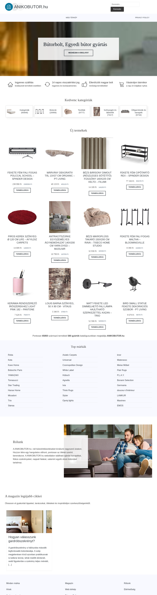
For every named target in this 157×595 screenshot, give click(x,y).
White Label (89, 365)
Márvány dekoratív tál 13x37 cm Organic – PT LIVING (60, 175)
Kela (123, 355)
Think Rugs (89, 380)
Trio (123, 385)
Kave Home (89, 360)
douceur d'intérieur (130, 380)
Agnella (11, 375)
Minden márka (13, 567)
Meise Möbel (14, 365)
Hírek (8, 573)
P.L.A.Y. (87, 370)
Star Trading (89, 375)
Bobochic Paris (53, 365)
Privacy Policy (142, 18)
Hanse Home (52, 380)
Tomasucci (126, 370)
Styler (48, 385)
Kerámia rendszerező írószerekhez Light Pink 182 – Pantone (22, 306)
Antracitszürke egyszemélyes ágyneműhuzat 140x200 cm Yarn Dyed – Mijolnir (60, 242)
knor (86, 355)
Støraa (87, 390)
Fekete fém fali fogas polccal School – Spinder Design (22, 175)
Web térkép (71, 18)
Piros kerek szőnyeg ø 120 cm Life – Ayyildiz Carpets (22, 239)
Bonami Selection (54, 375)
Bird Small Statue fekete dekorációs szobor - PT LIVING (135, 306)
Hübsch (49, 370)
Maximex (50, 390)
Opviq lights (13, 390)
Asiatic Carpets (53, 355)
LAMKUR (88, 385)
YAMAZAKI (13, 370)
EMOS (124, 390)
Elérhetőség (129, 573)
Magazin (69, 567)
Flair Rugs (126, 365)
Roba (10, 355)
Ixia (123, 375)
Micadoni (12, 385)
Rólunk (127, 567)
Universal (12, 360)
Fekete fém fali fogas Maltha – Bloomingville (135, 239)
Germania (13, 380)
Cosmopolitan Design (131, 360)
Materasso (51, 360)
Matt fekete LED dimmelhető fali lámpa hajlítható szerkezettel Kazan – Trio (97, 309)
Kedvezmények (13, 580)
